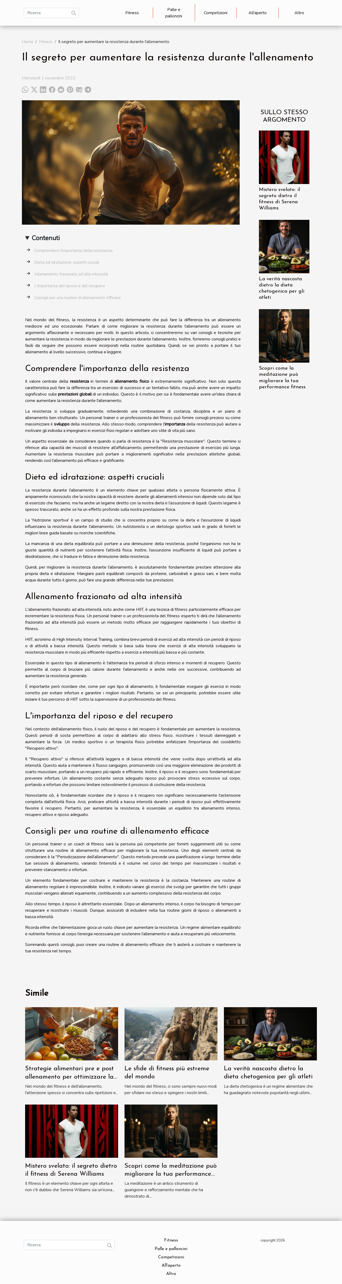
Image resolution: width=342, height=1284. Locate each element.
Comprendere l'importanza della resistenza (73, 251)
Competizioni (215, 13)
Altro (299, 13)
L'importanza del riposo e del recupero (69, 286)
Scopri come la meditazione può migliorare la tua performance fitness (171, 1174)
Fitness (132, 13)
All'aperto (257, 13)
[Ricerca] (51, 13)
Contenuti (46, 238)
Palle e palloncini (173, 13)
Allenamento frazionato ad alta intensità (71, 274)
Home (27, 42)
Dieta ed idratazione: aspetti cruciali (66, 262)
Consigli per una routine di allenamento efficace (77, 298)
